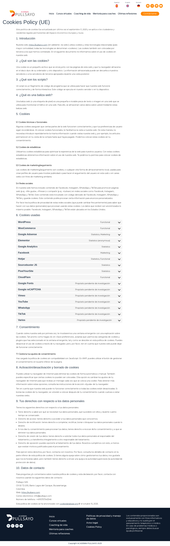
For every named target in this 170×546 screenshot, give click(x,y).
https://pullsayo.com (38, 45)
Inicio (51, 14)
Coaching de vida (82, 14)
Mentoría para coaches (104, 14)
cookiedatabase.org (69, 504)
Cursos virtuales (64, 14)
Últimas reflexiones (127, 14)
